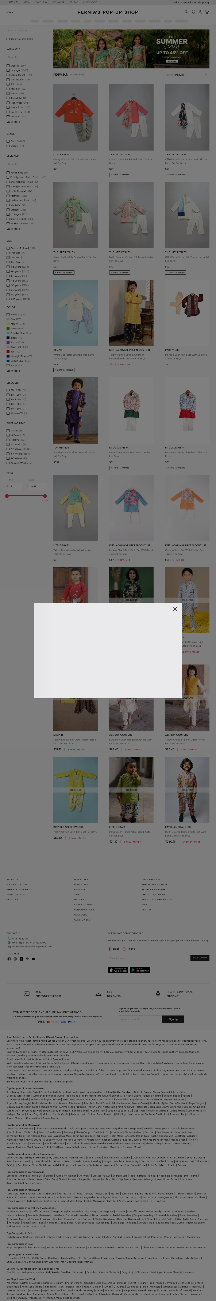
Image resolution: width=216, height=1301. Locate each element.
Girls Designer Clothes (19, 1237)
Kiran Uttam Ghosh (18, 1099)
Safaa (91, 1114)
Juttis (177, 1219)
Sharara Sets (120, 1175)
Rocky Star (179, 1092)
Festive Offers (33, 1183)
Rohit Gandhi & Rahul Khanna (113, 1103)
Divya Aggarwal (31, 1110)
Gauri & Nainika (152, 1095)
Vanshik (148, 1128)
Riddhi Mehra (39, 1103)
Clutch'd (126, 1157)
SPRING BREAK (181, 1143)
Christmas (142, 1272)
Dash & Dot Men (24, 1128)
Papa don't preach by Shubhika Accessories (88, 1165)
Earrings (25, 1211)
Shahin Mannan (15, 1118)
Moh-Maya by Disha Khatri (51, 1157)
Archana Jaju (78, 1114)
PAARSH (192, 1139)
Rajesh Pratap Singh (18, 1103)
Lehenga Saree (152, 1179)
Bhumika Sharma (171, 1106)
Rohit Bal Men (14, 1132)
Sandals (160, 1219)
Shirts (40, 1193)
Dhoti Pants (190, 1175)
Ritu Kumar (75, 1103)
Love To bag (94, 1157)
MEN (26, 2)
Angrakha (89, 1197)
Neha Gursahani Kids (177, 1258)
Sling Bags (67, 1222)
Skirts (62, 1179)
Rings (56, 1211)
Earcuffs (132, 1211)
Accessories (149, 1197)
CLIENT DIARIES (82, 919)
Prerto (171, 1165)
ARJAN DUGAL (33, 1139)
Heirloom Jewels (16, 1215)
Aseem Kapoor (51, 1118)
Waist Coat (102, 1193)
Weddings (156, 1272)
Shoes (150, 1219)
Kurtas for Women (66, 1175)
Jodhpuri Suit (63, 1197)
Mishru (57, 1099)
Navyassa (108, 1258)
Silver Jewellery (188, 1215)
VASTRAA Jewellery (157, 1157)
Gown (107, 1175)
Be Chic (11, 1165)
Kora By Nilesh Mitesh (129, 1147)
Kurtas (62, 1193)
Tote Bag (131, 1222)
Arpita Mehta (177, 1110)
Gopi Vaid (140, 1110)
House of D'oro (62, 1161)
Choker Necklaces (105, 1219)
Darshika (149, 1132)
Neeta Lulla (109, 1106)
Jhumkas (57, 1219)
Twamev (68, 1132)
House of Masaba (158, 1110)
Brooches (159, 1201)
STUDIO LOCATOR (16, 894)
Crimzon (182, 1165)
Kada (142, 1219)
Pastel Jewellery (122, 1215)
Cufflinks (200, 1197)
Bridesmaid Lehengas (169, 1175)
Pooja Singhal (49, 1092)
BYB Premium (85, 1261)
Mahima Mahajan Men (156, 1139)
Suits (71, 1193)
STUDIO (74, 2)
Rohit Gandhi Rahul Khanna (41, 1106)
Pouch (26, 1222)
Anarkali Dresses (122, 1237)
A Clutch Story (165, 1161)
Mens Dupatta (120, 1197)
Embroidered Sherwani (101, 1247)
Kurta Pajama (46, 1197)
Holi (18, 1272)
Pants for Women (16, 1179)
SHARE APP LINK (200, 958)
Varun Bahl (94, 1106)
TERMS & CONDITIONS (153, 894)
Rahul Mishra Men (54, 1143)
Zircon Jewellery (101, 1215)
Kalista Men (93, 1139)
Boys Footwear (175, 1247)
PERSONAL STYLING (84, 909)
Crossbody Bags (84, 1222)
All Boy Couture (33, 1261)
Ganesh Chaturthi (109, 1272)
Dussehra (92, 1272)
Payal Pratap (137, 1099)
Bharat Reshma (133, 1132)
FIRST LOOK (90, 2)
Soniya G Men (163, 1143)
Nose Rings (91, 1211)
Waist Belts (38, 1222)
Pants (79, 1193)
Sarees (49, 1175)
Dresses (97, 1175)
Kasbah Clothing (111, 1139)
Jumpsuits (84, 1179)
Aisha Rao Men (15, 1139)
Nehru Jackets (64, 1247)
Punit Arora (36, 1143)
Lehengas (12, 1175)
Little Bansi (39, 1258)
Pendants (33, 1215)
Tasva (10, 1128)
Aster (173, 1157)
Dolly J (138, 1092)
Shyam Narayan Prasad (56, 1110)
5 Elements (201, 1161)
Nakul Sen (68, 1099)
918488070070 (201, 2)
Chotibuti (53, 1258)
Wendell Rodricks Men (19, 1147)
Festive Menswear (94, 1201)
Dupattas (111, 1179)
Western (20, 1201)
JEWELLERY (40, 2)
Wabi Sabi (30, 1132)
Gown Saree (170, 1179)
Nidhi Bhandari (184, 1161)
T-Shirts (180, 1193)
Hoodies (150, 1193)
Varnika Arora (77, 1157)
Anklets (191, 1211)
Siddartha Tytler (159, 1103)
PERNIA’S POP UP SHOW (19, 889)
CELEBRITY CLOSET (84, 904)
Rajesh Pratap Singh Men (127, 1128)
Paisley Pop (122, 1165)
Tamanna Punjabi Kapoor (184, 1114)
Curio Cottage (15, 1157)
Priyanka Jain (97, 1110)
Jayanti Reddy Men (76, 1147)
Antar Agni (79, 1092)
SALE (77, 894)
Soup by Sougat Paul (120, 1110)
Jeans (32, 1197)
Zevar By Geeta (196, 1157)
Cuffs (35, 1211)
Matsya (11, 1114)
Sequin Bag (162, 1222)
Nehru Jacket (27, 1193)
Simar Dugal (33, 1114)
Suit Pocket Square (132, 1193)
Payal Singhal (196, 1103)
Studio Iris (161, 1114)
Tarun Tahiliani (178, 1103)
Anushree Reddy (96, 1092)
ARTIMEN (180, 1135)
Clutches (203, 1219)
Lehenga (39, 1237)
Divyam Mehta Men (100, 1128)
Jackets (72, 1179)
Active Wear (126, 1201)
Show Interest (132, 651)
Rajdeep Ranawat (174, 1099)
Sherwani (51, 1193)
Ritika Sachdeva (157, 1165)
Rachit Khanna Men (162, 1135)
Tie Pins (115, 1193)
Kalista (186, 1095)
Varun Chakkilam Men (102, 1147)
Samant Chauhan (194, 1106)
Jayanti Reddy (172, 1095)
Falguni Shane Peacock (157, 1092)
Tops (132, 1175)
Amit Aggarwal (126, 1106)
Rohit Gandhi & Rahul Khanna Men (110, 1143)
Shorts (169, 1193)
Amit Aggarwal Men (59, 1135)
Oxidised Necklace (128, 1219)
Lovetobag (132, 1161)
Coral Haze (24, 1165)
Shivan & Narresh (121, 1095)
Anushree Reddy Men (137, 1135)
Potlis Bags (189, 1219)
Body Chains (162, 1211)
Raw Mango (13, 1092)
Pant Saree (186, 1179)
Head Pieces (146, 1211)
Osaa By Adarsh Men (18, 1095)
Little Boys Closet (91, 1258)
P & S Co (26, 1258)
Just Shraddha (43, 1161)
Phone (131, 948)
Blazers (190, 1193)
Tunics (151, 1175)
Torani (20, 1114)
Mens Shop (76, 1201)
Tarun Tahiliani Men (84, 1135)
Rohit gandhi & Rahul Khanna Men (174, 1128)
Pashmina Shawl (195, 1222)
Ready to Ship (15, 1183)
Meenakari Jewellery (52, 1215)
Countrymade (59, 1128)
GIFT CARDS (80, 899)
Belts (169, 1219)
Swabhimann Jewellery (20, 1161)
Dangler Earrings (40, 1219)
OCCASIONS (80, 914)
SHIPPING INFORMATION (154, 884)
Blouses (137, 1179)
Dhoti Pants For (153, 1237)
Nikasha (81, 1106)
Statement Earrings (18, 1219)
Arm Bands (178, 1211)
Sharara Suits (81, 1237)
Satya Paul (65, 1092)
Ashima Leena (67, 1106)
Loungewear (165, 1197)
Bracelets (45, 1211)
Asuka (42, 1132)
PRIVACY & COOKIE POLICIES (157, 899)
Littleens (196, 1258)
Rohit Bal (89, 1103)
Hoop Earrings (84, 1219)
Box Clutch (177, 1222)
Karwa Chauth (172, 1272)
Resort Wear (35, 1179)
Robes (160, 1193)
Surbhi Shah (13, 1110)
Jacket (120, 1247)
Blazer (129, 1247)
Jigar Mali (127, 1114)
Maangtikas (106, 1211)
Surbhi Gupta (61, 1114)
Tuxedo (77, 1197)
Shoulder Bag (146, 1222)
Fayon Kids (13, 1258)
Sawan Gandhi (196, 1110)
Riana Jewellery (92, 1161)
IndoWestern (34, 1201)
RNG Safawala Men (78, 1143)
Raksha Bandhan (61, 1272)
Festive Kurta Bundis (56, 1201)
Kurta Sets (38, 1175)
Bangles (65, 1211)
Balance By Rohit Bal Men (48, 1147)
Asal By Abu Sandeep (120, 1092)
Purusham (117, 1132)
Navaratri (79, 1272)
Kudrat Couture (132, 1139)
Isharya (29, 1157)
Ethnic (10, 1201)
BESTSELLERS (81, 884)
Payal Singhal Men (17, 1143)
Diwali (10, 1272)
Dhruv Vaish (42, 1128)
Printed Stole (38, 1226)
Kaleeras (120, 1211)
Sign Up (173, 1019)
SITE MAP (146, 909)
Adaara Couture (144, 1114)
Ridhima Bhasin (58, 1103)
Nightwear (125, 1179)
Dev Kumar (163, 1132)
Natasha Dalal (31, 1092)
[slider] (7, 496)
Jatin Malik (116, 1135)
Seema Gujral (139, 1103)
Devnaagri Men (15, 1135)
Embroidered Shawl (18, 1226)
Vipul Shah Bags (41, 1165)
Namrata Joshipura (148, 1106)
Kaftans (141, 1175)
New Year (188, 1272)
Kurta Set (96, 1237)
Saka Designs (14, 1261)
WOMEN (14, 2)
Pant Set (112, 1201)
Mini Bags (118, 1222)
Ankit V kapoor (78, 1128)
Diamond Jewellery (166, 1215)
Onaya (137, 1095)
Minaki (77, 1161)
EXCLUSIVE (79, 889)
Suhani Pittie (138, 1165)
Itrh (117, 1114)
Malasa (47, 1114)
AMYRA (57, 1165)
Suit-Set (201, 1193)
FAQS (144, 904)
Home (10, 30)
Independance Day (33, 1272)
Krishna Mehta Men (182, 1132)
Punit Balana (154, 1099)
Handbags (14, 1222)
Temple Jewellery (143, 1215)
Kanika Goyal (80, 1110)
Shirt (137, 1247)
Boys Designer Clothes (19, 1247)
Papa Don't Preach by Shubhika (110, 1099)
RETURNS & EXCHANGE (153, 889)
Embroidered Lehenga (58, 1237)
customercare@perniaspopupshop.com (32, 946)
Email (114, 948)
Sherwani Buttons (17, 1197)
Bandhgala (103, 1197)
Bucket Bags (103, 1222)
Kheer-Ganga (83, 1132)
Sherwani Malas (184, 1197)
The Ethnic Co (101, 1132)
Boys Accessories (196, 1247)
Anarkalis (24, 1175)
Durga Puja (128, 1272)
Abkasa (191, 1135)
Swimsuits (98, 1179)
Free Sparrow (155, 1258)
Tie (150, 1201)
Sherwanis (84, 1175)
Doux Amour (148, 1161)
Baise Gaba (73, 1095)
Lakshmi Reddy (69, 1258)
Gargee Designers (74, 1139)
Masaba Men (178, 1139)
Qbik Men (102, 1135)
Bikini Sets (51, 1179)
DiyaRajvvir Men (52, 1139)
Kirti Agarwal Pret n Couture (60, 1261)
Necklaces (12, 1211)
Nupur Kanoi (83, 1099)
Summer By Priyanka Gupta (48, 1095)
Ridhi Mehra (89, 1095)
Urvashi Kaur (33, 1118)
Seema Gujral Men (142, 1143)
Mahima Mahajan (41, 1099)
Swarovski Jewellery (78, 1215)
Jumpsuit (135, 1197)
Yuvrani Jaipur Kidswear (130, 1258)
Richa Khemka (105, 1114)
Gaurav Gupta (15, 1106)
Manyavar (104, 1095)
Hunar (181, 1157)
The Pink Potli (111, 1157)
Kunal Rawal (54, 1132)
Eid (48, 1272)
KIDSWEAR (59, 2)
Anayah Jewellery (114, 1161)
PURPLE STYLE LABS (17, 884)
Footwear (140, 1201)
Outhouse (138, 1157)
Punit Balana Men (36, 1135)
